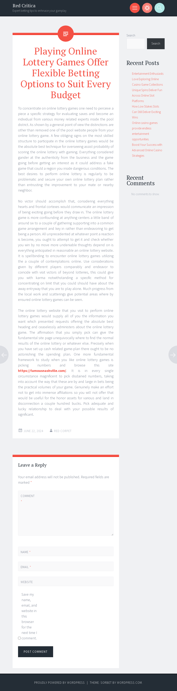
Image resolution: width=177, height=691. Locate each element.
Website (27, 582)
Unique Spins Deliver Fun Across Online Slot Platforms (147, 95)
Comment (27, 498)
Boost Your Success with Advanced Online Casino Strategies (147, 150)
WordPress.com (129, 683)
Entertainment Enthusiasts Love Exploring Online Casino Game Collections (147, 79)
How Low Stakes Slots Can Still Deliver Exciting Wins (146, 111)
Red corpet (63, 431)
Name (26, 552)
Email (26, 567)
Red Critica (24, 5)
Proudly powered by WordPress (59, 683)
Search (131, 35)
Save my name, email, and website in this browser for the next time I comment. (29, 616)
